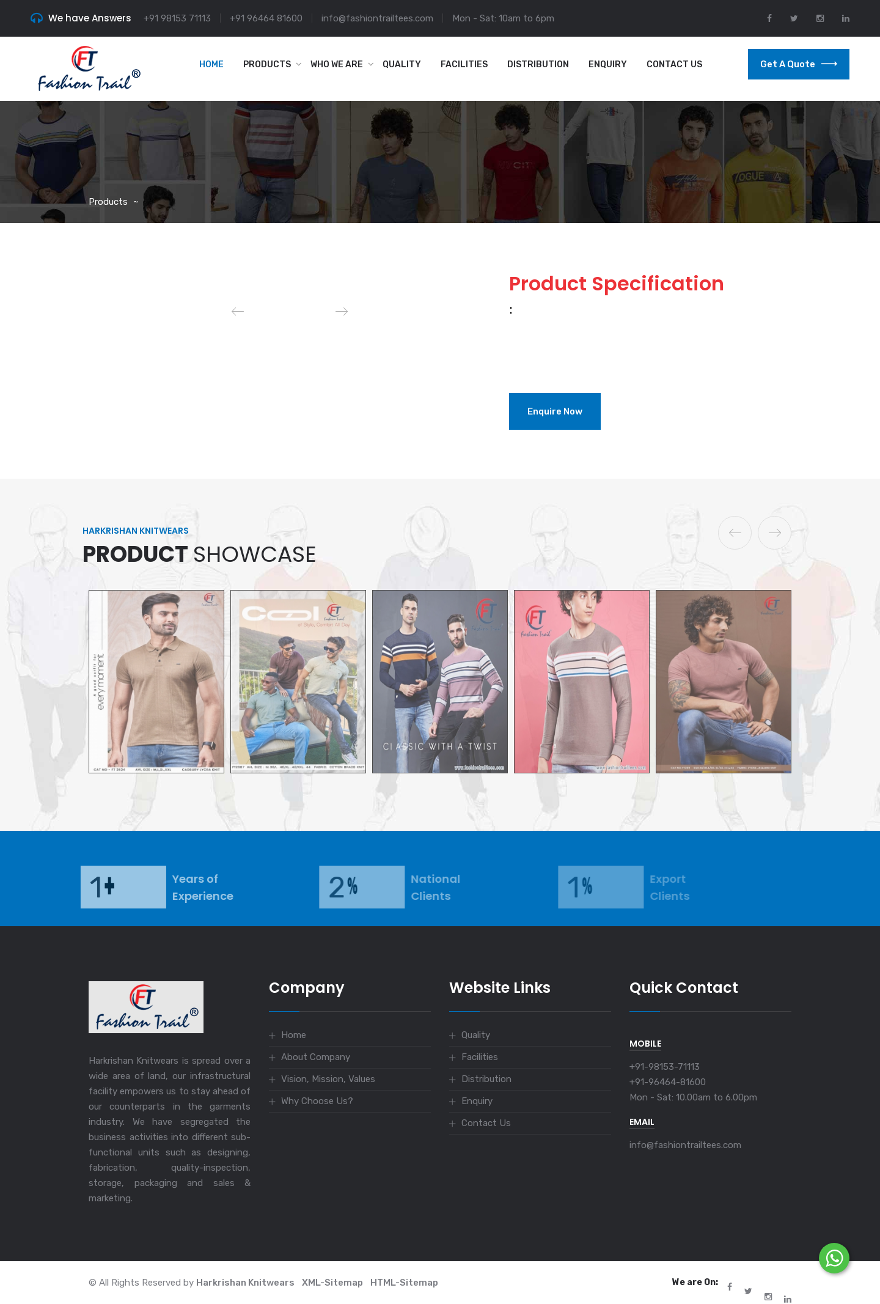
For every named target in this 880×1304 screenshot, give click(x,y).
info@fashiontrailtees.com (377, 18)
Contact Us (674, 64)
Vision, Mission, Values (328, 1079)
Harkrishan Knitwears (245, 1282)
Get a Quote (798, 64)
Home (211, 64)
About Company (315, 1057)
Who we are (336, 64)
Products (267, 64)
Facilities (464, 64)
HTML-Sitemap (404, 1282)
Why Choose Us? (317, 1101)
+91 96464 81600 (266, 18)
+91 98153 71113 (177, 18)
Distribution (538, 64)
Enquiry (607, 64)
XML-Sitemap (332, 1282)
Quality (402, 64)
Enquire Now (554, 411)
